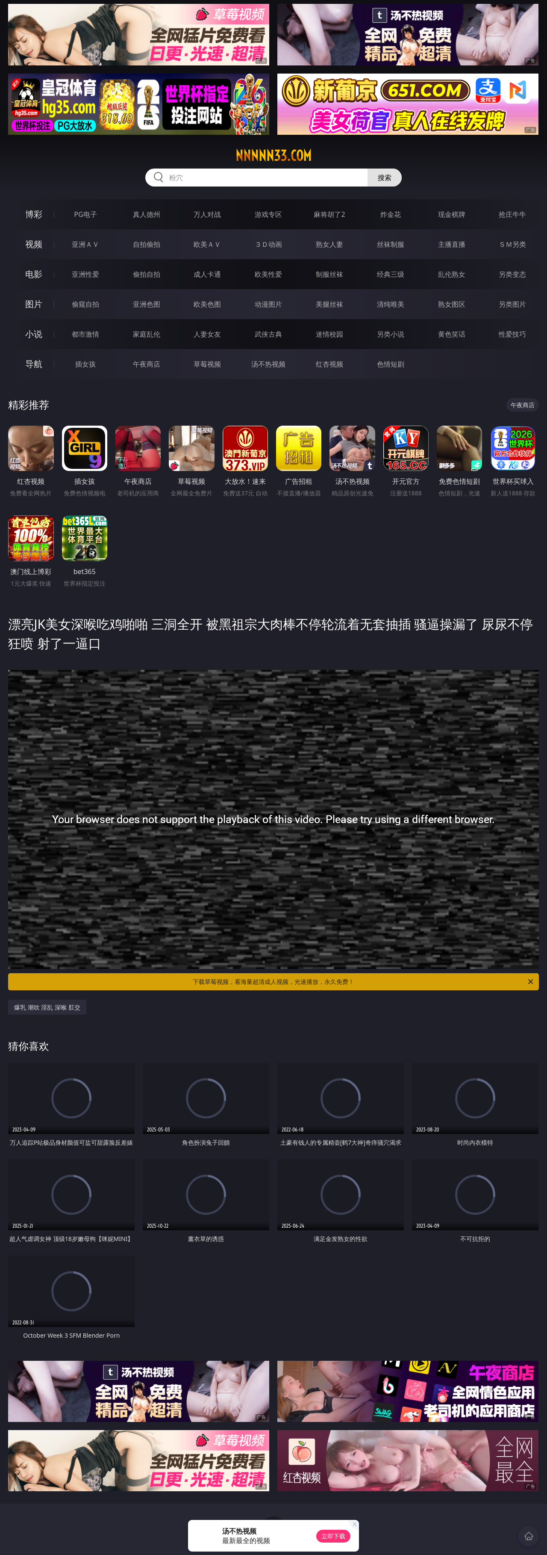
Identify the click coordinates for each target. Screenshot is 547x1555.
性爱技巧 (512, 334)
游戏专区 (268, 214)
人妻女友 (207, 334)
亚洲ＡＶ (85, 244)
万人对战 (207, 214)
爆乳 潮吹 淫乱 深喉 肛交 (47, 1007)
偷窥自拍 (85, 304)
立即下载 (333, 1536)
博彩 (33, 214)
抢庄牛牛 (512, 214)
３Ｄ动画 (268, 244)
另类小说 (390, 334)
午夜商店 (146, 364)
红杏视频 (329, 364)
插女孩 (85, 364)
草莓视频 (207, 364)
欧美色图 (207, 304)
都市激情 (85, 334)
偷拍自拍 (146, 274)
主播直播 (451, 244)
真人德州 (146, 214)
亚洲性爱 (85, 274)
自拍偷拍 (146, 244)
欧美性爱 (268, 274)
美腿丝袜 (329, 304)
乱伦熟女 (451, 274)
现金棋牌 (451, 214)
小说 (33, 334)
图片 (33, 304)
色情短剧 (390, 364)
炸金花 (390, 214)
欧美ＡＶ (207, 244)
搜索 (384, 177)
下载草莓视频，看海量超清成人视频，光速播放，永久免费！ (364, 982)
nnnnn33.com (273, 155)
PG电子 (85, 214)
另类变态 (512, 274)
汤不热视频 (268, 364)
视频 (33, 244)
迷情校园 (329, 334)
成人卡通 (207, 274)
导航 (33, 364)
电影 (33, 274)
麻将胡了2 (329, 214)
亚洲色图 (146, 304)
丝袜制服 (390, 244)
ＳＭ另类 (512, 244)
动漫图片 (268, 304)
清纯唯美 (390, 304)
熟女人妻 (329, 244)
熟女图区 (451, 304)
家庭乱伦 (146, 334)
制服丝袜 (329, 274)
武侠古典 (268, 334)
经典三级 (390, 274)
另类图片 (512, 304)
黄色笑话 (451, 334)
